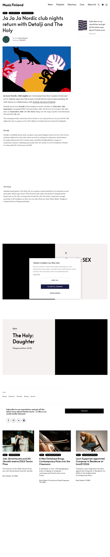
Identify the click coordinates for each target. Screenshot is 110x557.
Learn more (36, 277)
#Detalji (26, 396)
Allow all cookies (66, 283)
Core (82, 5)
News (50, 5)
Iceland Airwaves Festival (44, 102)
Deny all (43, 283)
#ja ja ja (5, 396)
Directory (71, 5)
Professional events (27, 13)
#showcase (12, 396)
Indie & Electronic (14, 13)
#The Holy (19, 396)
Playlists (60, 5)
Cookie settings (55, 290)
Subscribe (84, 411)
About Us (92, 5)
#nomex (33, 396)
